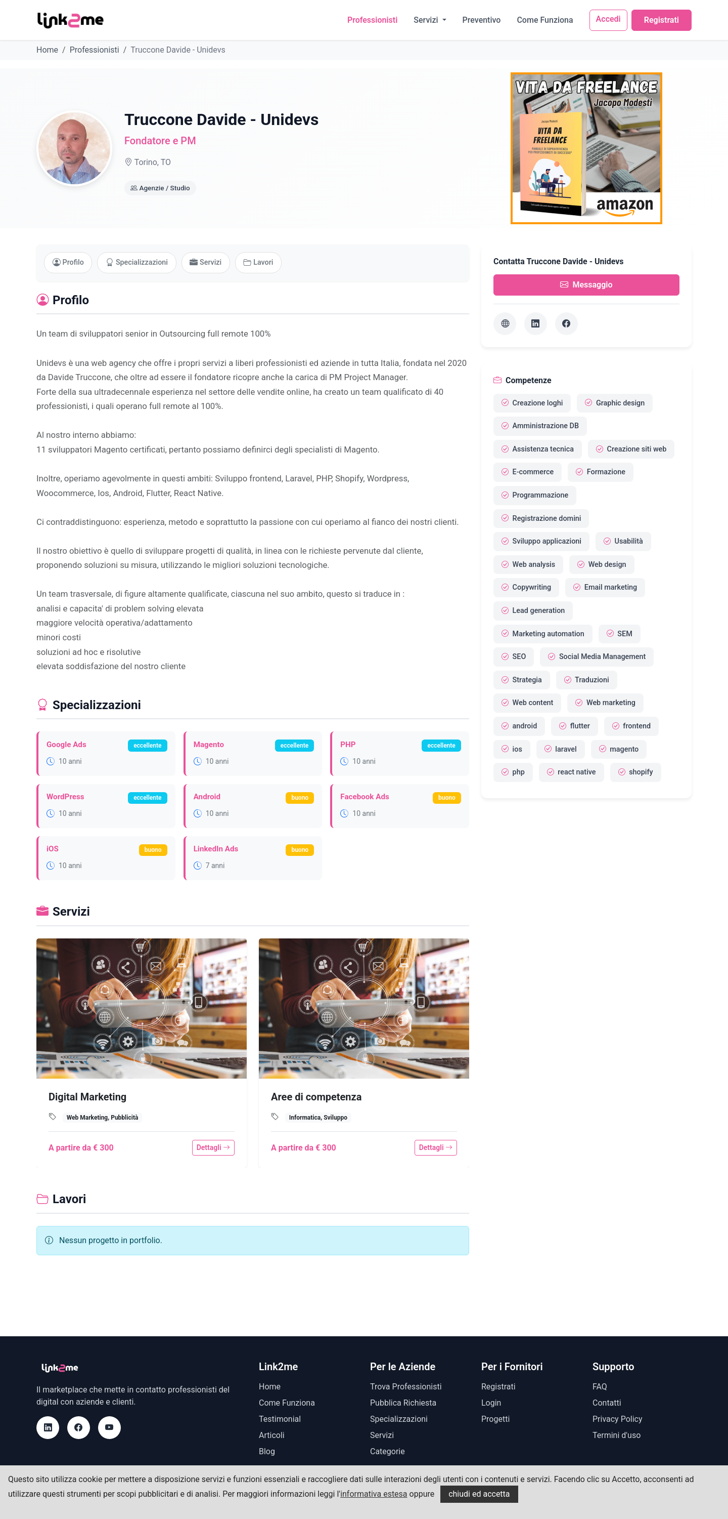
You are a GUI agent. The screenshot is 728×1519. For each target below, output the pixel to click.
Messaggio (586, 285)
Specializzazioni (138, 263)
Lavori (261, 263)
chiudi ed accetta (479, 1494)
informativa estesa (373, 1494)
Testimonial (280, 1419)
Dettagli (213, 1148)
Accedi (608, 19)
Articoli (272, 1435)
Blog (267, 1451)
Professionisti (372, 20)
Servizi (207, 263)
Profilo (68, 263)
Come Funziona (545, 20)
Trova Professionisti (406, 1386)
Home (47, 50)
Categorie (387, 1451)
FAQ (600, 1386)
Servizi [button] (427, 20)
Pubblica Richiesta (403, 1403)
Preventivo (482, 20)
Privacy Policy (618, 1419)
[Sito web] (504, 323)
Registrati (661, 20)
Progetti (495, 1419)
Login (491, 1403)
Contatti (607, 1403)
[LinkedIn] (535, 323)
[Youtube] (109, 1427)
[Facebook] (566, 323)
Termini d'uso (617, 1435)
